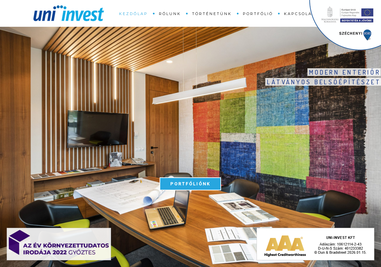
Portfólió (258, 13)
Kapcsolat (299, 13)
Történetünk (212, 13)
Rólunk (170, 13)
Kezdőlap (133, 13)
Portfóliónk (190, 183)
